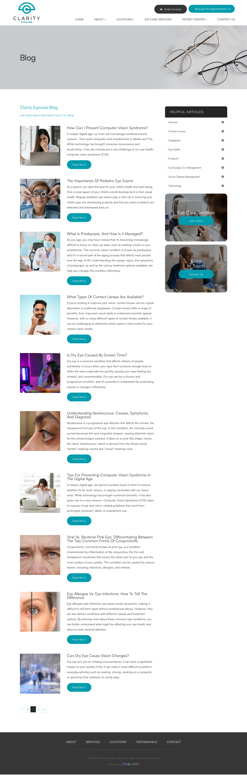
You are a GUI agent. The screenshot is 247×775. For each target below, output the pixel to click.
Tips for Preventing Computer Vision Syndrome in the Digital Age (109, 476)
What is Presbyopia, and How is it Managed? (105, 233)
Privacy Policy (151, 758)
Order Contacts (170, 9)
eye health (176, 149)
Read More (80, 164)
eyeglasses (176, 140)
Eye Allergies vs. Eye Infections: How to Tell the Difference (107, 595)
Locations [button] (125, 19)
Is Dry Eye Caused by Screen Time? (97, 355)
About (71, 742)
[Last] (45, 709)
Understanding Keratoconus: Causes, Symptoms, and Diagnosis (108, 415)
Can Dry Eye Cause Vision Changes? (98, 655)
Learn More (196, 220)
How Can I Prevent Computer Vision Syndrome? (107, 127)
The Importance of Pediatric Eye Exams (100, 180)
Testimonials (146, 742)
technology (176, 185)
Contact (174, 742)
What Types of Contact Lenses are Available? (105, 296)
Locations (118, 742)
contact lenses (178, 131)
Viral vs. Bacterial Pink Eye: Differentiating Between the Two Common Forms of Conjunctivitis (110, 539)
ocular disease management (185, 176)
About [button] (100, 19)
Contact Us (226, 19)
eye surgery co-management (186, 167)
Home (79, 19)
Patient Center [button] (194, 19)
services (174, 122)
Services (93, 742)
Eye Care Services (158, 19)
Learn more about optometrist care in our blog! (50, 115)
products (175, 158)
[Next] (39, 709)
